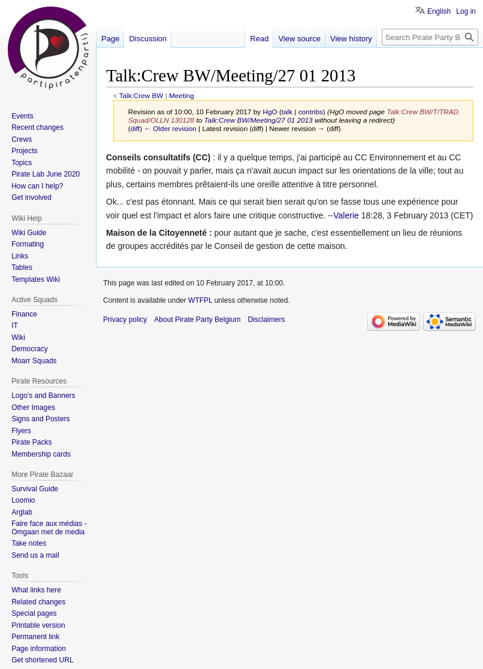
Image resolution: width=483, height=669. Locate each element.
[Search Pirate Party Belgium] (430, 37)
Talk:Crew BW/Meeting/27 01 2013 (258, 120)
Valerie (346, 215)
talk (287, 111)
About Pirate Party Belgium (197, 319)
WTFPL (200, 300)
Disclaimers (266, 319)
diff (135, 128)
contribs (310, 111)
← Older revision (170, 128)
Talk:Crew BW (141, 95)
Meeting (181, 95)
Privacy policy (125, 319)
